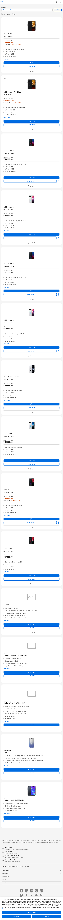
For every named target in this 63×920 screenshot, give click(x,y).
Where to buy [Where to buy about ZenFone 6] (32, 773)
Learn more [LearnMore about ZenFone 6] (31, 776)
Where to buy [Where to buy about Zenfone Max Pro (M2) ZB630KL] (32, 674)
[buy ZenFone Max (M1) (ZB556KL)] (14, 705)
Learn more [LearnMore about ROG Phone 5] (31, 464)
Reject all (16, 917)
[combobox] (27, 10)
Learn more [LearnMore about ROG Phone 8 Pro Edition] (31, 125)
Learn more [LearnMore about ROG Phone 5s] (30, 181)
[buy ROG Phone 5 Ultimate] (12, 377)
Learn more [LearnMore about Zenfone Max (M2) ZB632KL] (31, 825)
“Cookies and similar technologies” (10, 909)
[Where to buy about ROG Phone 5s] (58, 181)
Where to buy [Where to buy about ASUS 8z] (32, 625)
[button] (2, 2)
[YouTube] (31, 895)
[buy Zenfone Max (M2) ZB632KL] (14, 804)
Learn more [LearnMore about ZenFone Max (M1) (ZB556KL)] (31, 727)
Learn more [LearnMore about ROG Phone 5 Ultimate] (31, 407)
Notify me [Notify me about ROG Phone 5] (31, 461)
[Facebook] (21, 895)
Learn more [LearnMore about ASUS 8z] (31, 629)
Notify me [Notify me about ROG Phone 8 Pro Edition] (31, 121)
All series (27, 871)
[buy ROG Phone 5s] (9, 150)
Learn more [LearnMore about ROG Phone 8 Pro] (31, 66)
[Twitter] (26, 895)
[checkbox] (31, 71)
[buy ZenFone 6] (7, 755)
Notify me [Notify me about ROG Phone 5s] (31, 178)
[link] (31, 2)
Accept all (46, 917)
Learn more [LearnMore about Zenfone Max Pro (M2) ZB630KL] (31, 677)
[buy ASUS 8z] (7, 605)
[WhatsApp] (41, 895)
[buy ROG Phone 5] (8, 433)
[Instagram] (36, 895)
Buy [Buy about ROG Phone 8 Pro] (31, 63)
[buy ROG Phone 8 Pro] (10, 34)
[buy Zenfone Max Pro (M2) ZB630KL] (15, 656)
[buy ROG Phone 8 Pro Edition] (13, 92)
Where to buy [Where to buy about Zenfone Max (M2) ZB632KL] (32, 821)
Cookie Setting (31, 912)
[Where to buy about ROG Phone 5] (58, 522)
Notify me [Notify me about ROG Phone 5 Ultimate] (31, 404)
